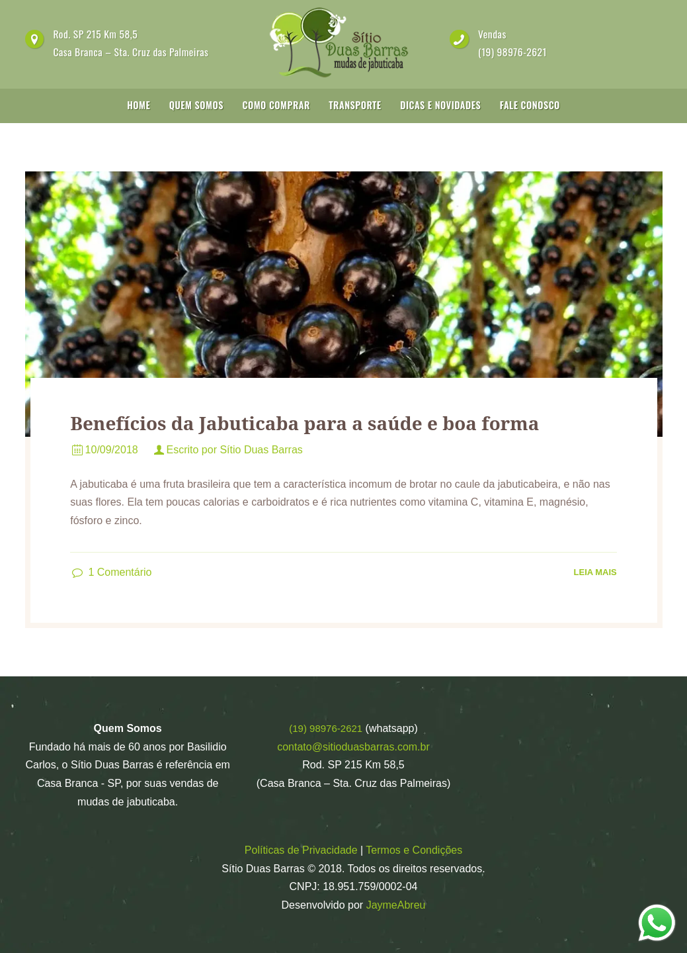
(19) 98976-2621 (512, 52)
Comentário (119, 572)
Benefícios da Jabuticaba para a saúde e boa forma (304, 422)
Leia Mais (595, 572)
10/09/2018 (111, 449)
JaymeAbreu (396, 905)
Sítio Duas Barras (261, 449)
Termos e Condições (414, 850)
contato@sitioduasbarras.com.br (353, 746)
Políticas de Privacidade (301, 850)
